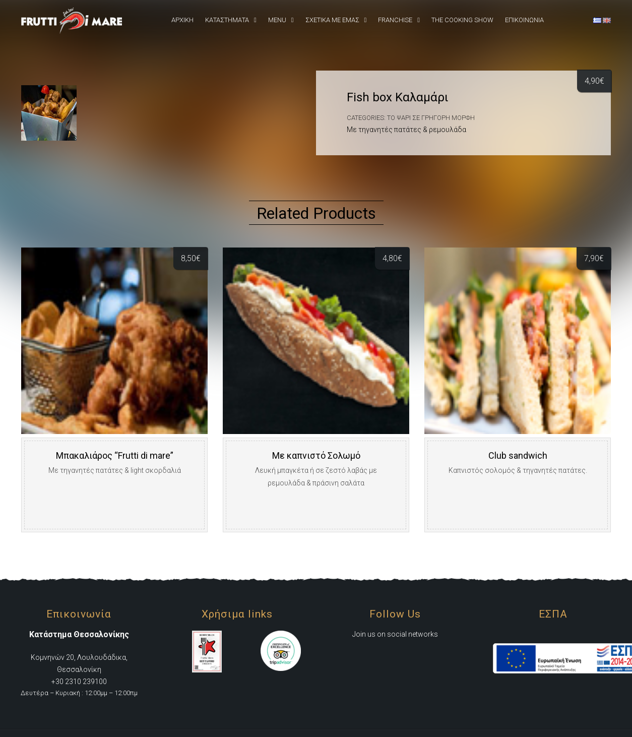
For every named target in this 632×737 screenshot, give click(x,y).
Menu (277, 20)
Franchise (395, 20)
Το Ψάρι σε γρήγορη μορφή (431, 117)
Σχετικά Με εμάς (332, 20)
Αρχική (182, 20)
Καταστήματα (227, 20)
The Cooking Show (462, 20)
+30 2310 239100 (79, 682)
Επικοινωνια (524, 20)
